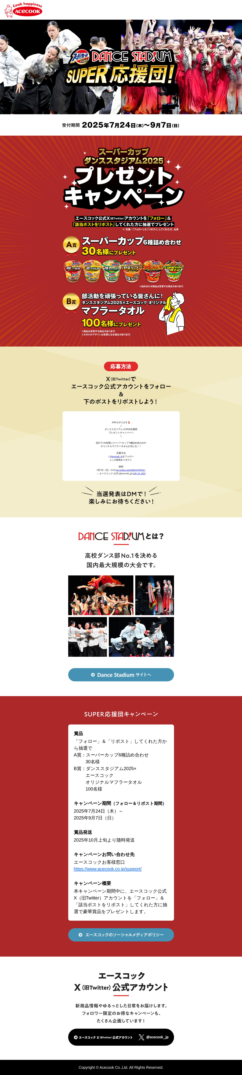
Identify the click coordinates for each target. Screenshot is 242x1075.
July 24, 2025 (139, 473)
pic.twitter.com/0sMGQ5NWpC (130, 470)
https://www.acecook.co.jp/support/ (109, 868)
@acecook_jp (116, 456)
